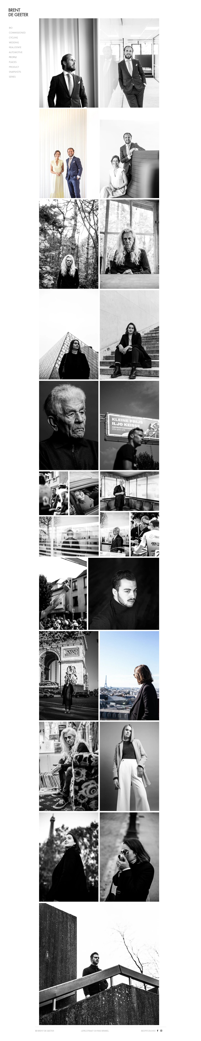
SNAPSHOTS (15, 71)
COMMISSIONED (17, 32)
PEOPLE (13, 57)
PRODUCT (14, 67)
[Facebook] (157, 1030)
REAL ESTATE (15, 47)
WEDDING (14, 42)
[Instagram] (161, 1030)
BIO (11, 27)
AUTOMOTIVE (15, 52)
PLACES (12, 62)
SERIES (12, 76)
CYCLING (13, 37)
